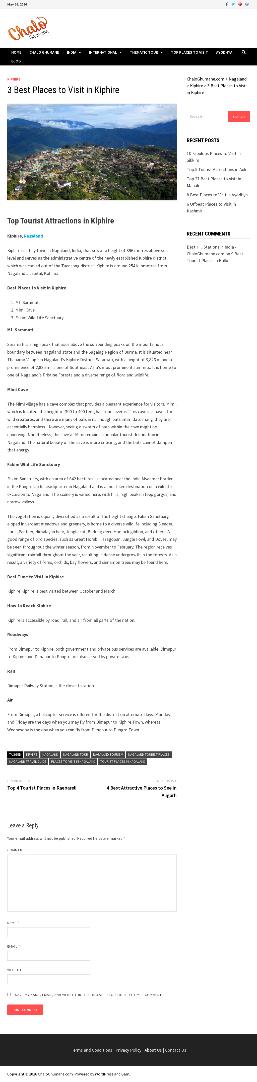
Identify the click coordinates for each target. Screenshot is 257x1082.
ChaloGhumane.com (55, 1073)
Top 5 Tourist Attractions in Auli (216, 169)
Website (14, 970)
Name (13, 922)
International (103, 52)
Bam (125, 1073)
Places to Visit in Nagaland (73, 761)
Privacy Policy (128, 1050)
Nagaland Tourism (108, 754)
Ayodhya (224, 52)
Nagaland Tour (75, 754)
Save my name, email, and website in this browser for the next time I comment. (88, 994)
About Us (153, 1050)
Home (16, 52)
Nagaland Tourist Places (149, 754)
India (71, 52)
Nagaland (33, 236)
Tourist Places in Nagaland (122, 761)
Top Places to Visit (189, 52)
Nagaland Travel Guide (27, 761)
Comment (17, 850)
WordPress (104, 1073)
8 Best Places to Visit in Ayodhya (217, 195)
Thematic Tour (144, 52)
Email (13, 946)
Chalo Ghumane (44, 52)
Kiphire (13, 79)
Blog (16, 60)
